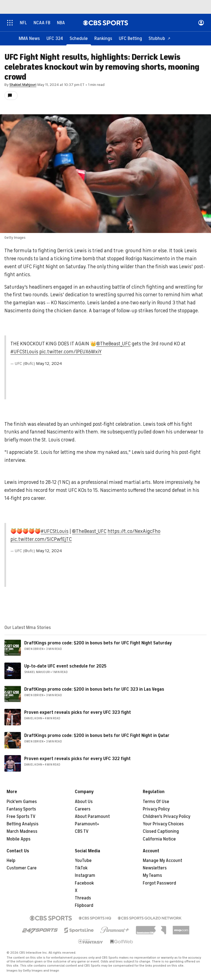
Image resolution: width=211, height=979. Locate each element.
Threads (83, 898)
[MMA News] (29, 38)
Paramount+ (87, 824)
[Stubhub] (159, 38)
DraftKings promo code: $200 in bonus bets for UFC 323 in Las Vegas (94, 689)
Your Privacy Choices (163, 824)
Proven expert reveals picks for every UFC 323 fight (77, 712)
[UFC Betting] (130, 38)
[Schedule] (78, 38)
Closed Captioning (161, 831)
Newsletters (155, 868)
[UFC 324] (54, 38)
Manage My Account (162, 860)
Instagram (85, 875)
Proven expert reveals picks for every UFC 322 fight (77, 758)
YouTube (83, 860)
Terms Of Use (156, 801)
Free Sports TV (21, 816)
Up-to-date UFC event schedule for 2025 (65, 666)
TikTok (81, 868)
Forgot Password (159, 883)
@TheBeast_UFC (113, 344)
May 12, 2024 (49, 363)
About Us (84, 801)
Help (11, 860)
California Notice (159, 839)
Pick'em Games (22, 801)
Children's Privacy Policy (166, 816)
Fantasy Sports (21, 809)
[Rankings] (103, 38)
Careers (83, 809)
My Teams (152, 875)
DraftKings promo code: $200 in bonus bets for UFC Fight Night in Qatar (96, 735)
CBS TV (82, 831)
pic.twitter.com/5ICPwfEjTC (41, 539)
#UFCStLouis (24, 352)
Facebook (84, 883)
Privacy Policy (156, 809)
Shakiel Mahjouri (22, 84)
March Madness (22, 831)
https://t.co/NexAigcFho (134, 531)
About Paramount (92, 816)
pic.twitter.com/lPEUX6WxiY (70, 352)
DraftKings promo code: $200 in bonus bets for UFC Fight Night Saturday (98, 643)
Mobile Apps (19, 839)
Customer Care (22, 868)
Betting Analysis (23, 824)
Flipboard (84, 905)
